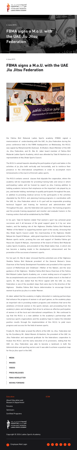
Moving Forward (16, 382)
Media (11, 357)
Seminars (10, 409)
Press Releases (16, 372)
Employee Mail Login (16, 444)
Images (12, 362)
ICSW (48, 396)
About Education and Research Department (15, 401)
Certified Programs (14, 413)
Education (10, 396)
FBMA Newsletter (17, 377)
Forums (9, 406)
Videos (12, 367)
